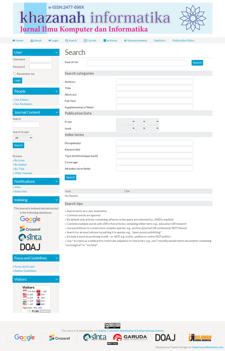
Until (68, 128)
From (68, 121)
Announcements (135, 40)
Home (18, 40)
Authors (70, 81)
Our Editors (22, 99)
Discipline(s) (73, 143)
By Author (21, 164)
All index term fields (78, 168)
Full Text (70, 100)
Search (71, 40)
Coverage (71, 162)
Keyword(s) (72, 149)
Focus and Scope (24, 266)
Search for (72, 62)
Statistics (160, 40)
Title (68, 88)
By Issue (20, 160)
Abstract (71, 94)
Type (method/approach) (81, 155)
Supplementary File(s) (79, 107)
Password (19, 66)
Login (53, 40)
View (18, 187)
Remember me (25, 73)
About (36, 40)
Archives (110, 40)
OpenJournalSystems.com (207, 347)
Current (90, 40)
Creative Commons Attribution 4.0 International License (130, 330)
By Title (19, 168)
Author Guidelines (25, 270)
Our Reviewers (23, 103)
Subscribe (21, 191)
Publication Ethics (184, 40)
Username (19, 59)
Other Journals (23, 173)
